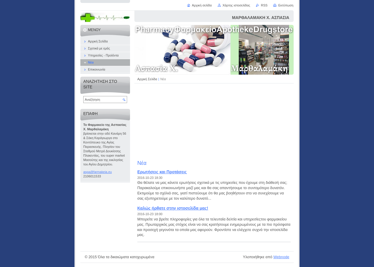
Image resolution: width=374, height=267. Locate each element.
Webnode (281, 257)
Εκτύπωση (285, 5)
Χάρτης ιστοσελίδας (236, 5)
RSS (264, 5)
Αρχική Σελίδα (147, 79)
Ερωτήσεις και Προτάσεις (162, 172)
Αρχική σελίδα (202, 5)
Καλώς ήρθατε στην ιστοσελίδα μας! (172, 208)
